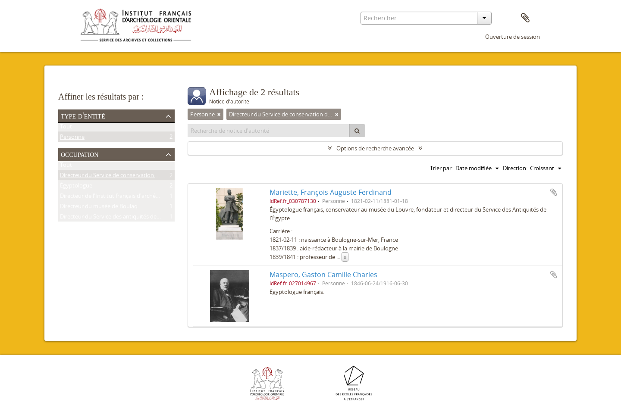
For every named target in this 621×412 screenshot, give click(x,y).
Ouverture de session (512, 37)
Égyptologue (76, 187)
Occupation (79, 154)
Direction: (515, 168)
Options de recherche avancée (375, 148)
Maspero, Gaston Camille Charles (323, 274)
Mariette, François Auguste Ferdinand (331, 192)
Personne (72, 138)
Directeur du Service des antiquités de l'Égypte (119, 218)
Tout (66, 128)
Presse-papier (525, 18)
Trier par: (441, 168)
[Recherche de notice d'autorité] (269, 130)
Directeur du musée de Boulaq (99, 208)
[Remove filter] (219, 114)
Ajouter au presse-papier (553, 192)
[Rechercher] (357, 130)
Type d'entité (83, 115)
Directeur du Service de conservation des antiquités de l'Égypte (140, 177)
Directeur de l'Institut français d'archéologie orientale (127, 197)
